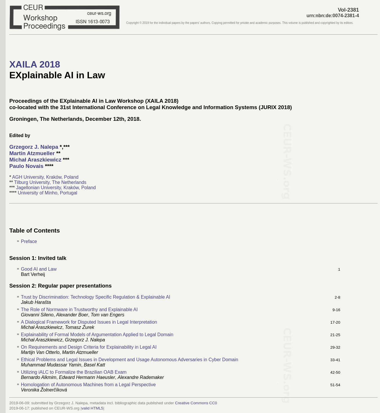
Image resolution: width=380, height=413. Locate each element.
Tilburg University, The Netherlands (50, 182)
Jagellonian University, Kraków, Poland (56, 187)
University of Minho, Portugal (47, 192)
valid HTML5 (92, 408)
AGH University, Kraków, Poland (45, 177)
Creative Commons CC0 (196, 403)
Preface (29, 241)
